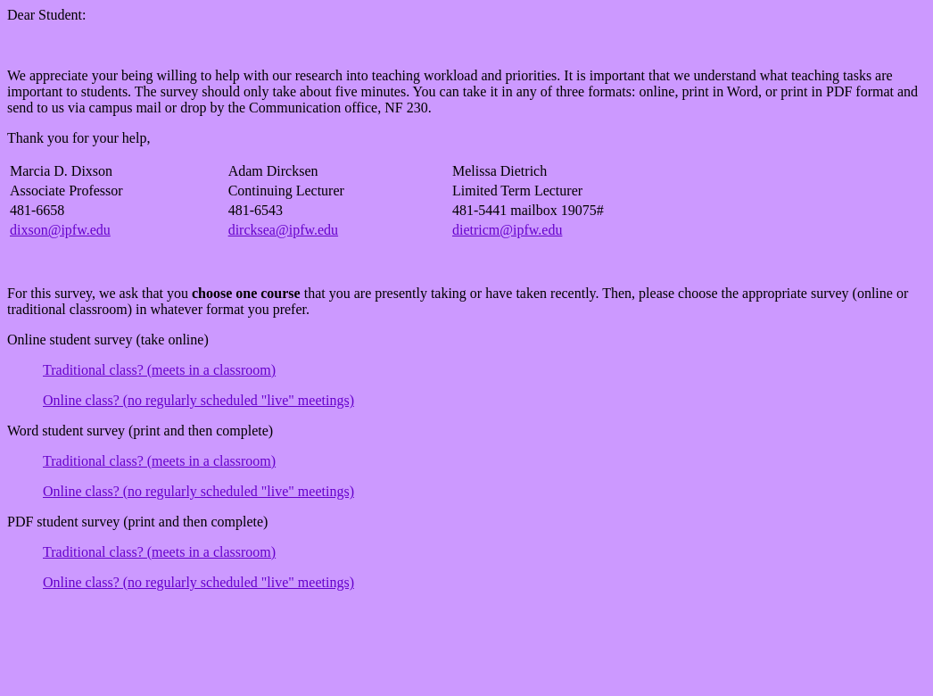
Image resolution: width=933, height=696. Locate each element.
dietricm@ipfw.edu (507, 229)
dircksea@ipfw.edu (283, 229)
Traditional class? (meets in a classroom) (159, 369)
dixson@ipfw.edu (60, 229)
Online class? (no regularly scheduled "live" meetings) (198, 400)
